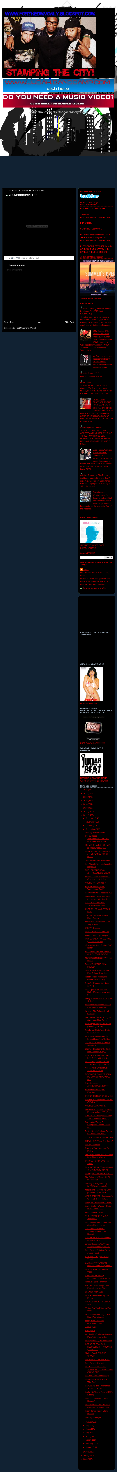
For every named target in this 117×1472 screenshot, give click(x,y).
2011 (85, 815)
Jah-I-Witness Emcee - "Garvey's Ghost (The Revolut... (95, 1231)
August (89, 1422)
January (89, 1447)
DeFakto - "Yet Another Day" (97, 1376)
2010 (85, 1452)
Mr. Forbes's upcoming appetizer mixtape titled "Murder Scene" (103, 359)
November (90, 822)
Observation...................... (91, 382)
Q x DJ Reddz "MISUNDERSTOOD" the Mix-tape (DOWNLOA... (97, 838)
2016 (85, 797)
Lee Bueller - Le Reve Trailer (97, 1360)
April (88, 1436)
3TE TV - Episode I (93, 928)
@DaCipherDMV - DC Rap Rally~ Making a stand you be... (97, 992)
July (88, 1425)
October (89, 826)
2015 (85, 801)
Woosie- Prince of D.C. (90, 373)
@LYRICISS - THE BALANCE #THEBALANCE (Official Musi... (98, 854)
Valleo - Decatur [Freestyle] (96, 935)
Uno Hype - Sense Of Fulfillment (99, 1174)
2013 (85, 808)
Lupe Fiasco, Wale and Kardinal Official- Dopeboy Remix (102, 452)
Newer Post (9, 322)
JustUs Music (91, 1327)
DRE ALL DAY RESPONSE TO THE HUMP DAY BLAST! (102, 402)
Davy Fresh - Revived (94, 1363)
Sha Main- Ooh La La (94, 1292)
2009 (85, 1455)
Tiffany (86, 570)
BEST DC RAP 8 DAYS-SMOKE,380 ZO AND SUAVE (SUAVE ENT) (99, 1369)
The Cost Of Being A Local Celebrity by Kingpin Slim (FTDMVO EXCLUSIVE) (95, 311)
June (88, 1429)
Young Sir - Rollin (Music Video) (98, 1202)
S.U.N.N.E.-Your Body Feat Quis (99, 1137)
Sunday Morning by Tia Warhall (98, 1340)
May (88, 1433)
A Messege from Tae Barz (91, 427)
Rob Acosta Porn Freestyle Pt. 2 (98, 893)
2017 (85, 793)
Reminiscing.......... (101, 492)
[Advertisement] (39, 297)
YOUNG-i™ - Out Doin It (95, 883)
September (91, 829)
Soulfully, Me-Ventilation (95, 832)
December (90, 818)
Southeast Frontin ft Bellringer (98, 860)
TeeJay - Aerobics (92, 1145)
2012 (85, 811)
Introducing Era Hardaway (96, 1282)
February (90, 1444)
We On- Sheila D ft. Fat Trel (97, 932)
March (89, 1440)
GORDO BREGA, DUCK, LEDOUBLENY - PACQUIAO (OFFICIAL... (98, 1347)
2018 (85, 790)
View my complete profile (94, 588)
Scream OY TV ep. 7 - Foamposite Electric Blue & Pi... (97, 1125)
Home (39, 322)
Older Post (69, 322)
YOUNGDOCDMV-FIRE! (23, 195)
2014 (85, 804)
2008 (85, 1459)
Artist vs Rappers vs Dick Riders (94, 475)
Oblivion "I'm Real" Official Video (99, 1096)
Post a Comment (14, 270)
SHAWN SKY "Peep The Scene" (99, 1141)
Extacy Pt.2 (90, 1331)
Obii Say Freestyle (93, 1417)
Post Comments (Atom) (26, 328)
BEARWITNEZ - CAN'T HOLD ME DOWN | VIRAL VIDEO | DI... (98, 1077)
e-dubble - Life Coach (94, 1212)
